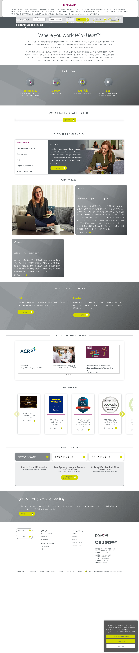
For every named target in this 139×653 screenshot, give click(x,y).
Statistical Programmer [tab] (25, 251)
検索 (79, 60)
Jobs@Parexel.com (80, 14)
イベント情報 (21, 624)
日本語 (119, 18)
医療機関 (74, 624)
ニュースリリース (77, 630)
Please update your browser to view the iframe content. (69, 448)
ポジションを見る (56, 247)
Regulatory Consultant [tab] (25, 245)
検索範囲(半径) (69, 58)
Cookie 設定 (120, 646)
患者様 (74, 621)
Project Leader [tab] (22, 239)
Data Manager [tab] (22, 233)
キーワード (35, 58)
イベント (103, 22)
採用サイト (75, 627)
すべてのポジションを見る (112, 60)
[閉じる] (135, 623)
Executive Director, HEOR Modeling (34, 555)
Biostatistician (55, 224)
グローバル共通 (45, 634)
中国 (42, 637)
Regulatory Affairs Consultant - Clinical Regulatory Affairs (105, 556)
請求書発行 (44, 624)
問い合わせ (21, 618)
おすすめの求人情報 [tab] (27, 544)
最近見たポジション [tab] (64, 544)
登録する (22, 601)
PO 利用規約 (44, 627)
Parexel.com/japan (101, 650)
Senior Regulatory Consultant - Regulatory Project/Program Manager (69, 556)
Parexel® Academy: (77, 633)
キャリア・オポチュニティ (57, 22)
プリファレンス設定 (46, 621)
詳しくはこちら (82, 311)
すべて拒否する (121, 641)
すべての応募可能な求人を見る (67, 565)
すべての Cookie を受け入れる (120, 636)
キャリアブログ (92, 22)
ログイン (106, 18)
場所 (50, 58)
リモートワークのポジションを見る (98, 60)
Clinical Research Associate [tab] (26, 227)
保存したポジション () (92, 18)
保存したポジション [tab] (101, 544)
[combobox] (55, 60)
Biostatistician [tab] (22, 222)
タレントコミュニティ (116, 22)
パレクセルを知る (76, 22)
